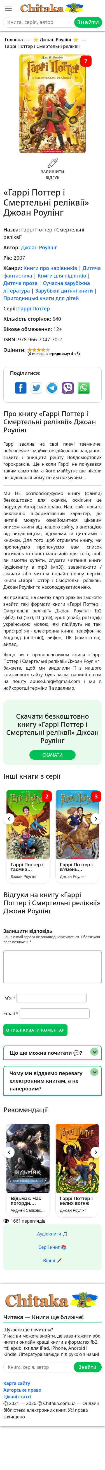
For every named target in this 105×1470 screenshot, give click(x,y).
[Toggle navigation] (8, 8)
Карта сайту (16, 1383)
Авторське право (22, 1390)
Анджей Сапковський (28, 1210)
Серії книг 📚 (52, 1247)
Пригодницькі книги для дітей (41, 298)
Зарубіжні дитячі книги (64, 290)
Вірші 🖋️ (52, 1260)
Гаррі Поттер (34, 308)
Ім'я (9, 998)
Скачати (52, 755)
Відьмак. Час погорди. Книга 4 (26, 1201)
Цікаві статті (17, 1397)
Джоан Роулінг (39, 247)
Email (10, 1013)
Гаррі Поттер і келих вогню (76, 1201)
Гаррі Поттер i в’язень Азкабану (76, 867)
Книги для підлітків (62, 275)
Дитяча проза (20, 283)
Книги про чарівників (50, 268)
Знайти (88, 22)
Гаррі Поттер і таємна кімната (27, 867)
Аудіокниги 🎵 (52, 1234)
